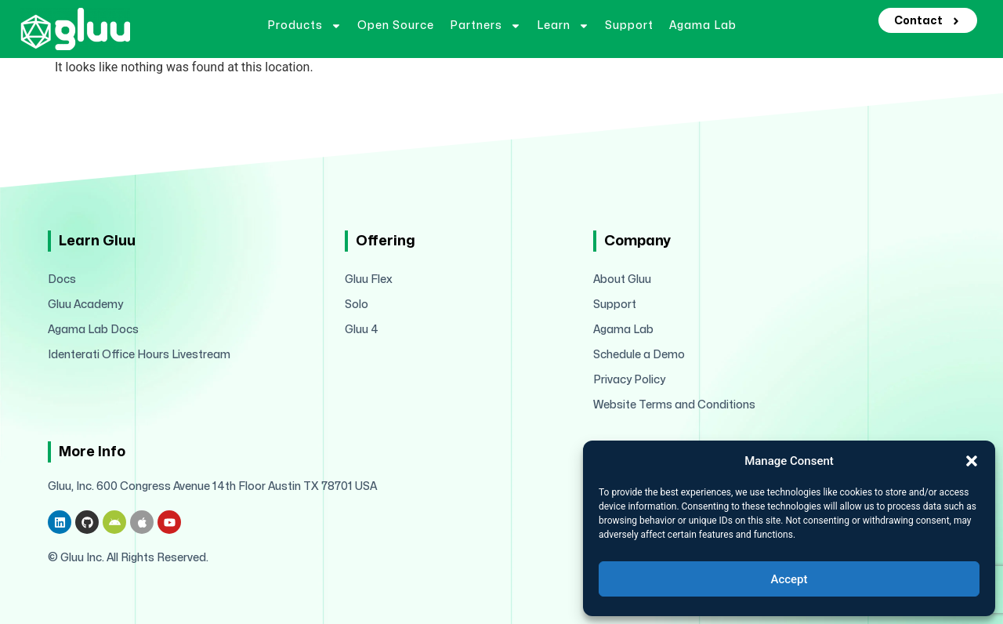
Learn (563, 26)
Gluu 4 (361, 330)
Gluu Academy (85, 304)
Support (629, 25)
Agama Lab (703, 25)
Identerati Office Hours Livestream (139, 355)
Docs (62, 279)
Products (304, 26)
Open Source (395, 25)
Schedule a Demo (639, 355)
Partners (485, 26)
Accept (788, 579)
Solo (356, 304)
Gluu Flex (369, 279)
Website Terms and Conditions (674, 405)
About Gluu (622, 279)
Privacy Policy (629, 380)
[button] (971, 461)
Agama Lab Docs (93, 330)
